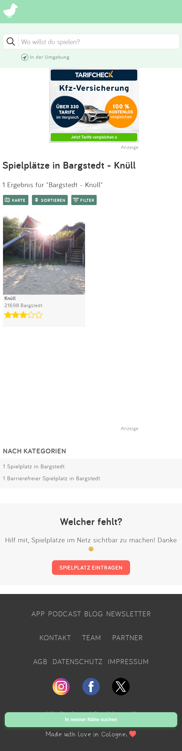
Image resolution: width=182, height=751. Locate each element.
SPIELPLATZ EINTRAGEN (91, 567)
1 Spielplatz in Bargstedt (34, 466)
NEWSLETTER (128, 613)
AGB (40, 661)
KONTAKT (55, 637)
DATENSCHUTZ (78, 661)
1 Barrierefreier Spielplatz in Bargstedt (51, 478)
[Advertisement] (94, 386)
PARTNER (127, 637)
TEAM (91, 637)
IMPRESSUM (128, 661)
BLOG (93, 613)
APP (38, 613)
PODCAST (64, 613)
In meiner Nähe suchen (91, 719)
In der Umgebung (50, 57)
